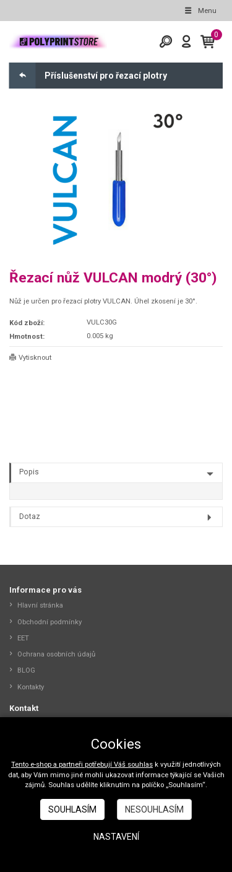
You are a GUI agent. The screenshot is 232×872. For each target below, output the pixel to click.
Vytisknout (35, 357)
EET (23, 638)
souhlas (140, 764)
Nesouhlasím (154, 809)
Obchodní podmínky (49, 621)
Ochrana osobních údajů (56, 654)
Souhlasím (72, 809)
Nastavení (116, 837)
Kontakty (30, 686)
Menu (200, 10)
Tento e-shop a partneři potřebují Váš (69, 764)
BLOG (26, 670)
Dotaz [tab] (29, 516)
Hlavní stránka (40, 605)
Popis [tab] (29, 472)
